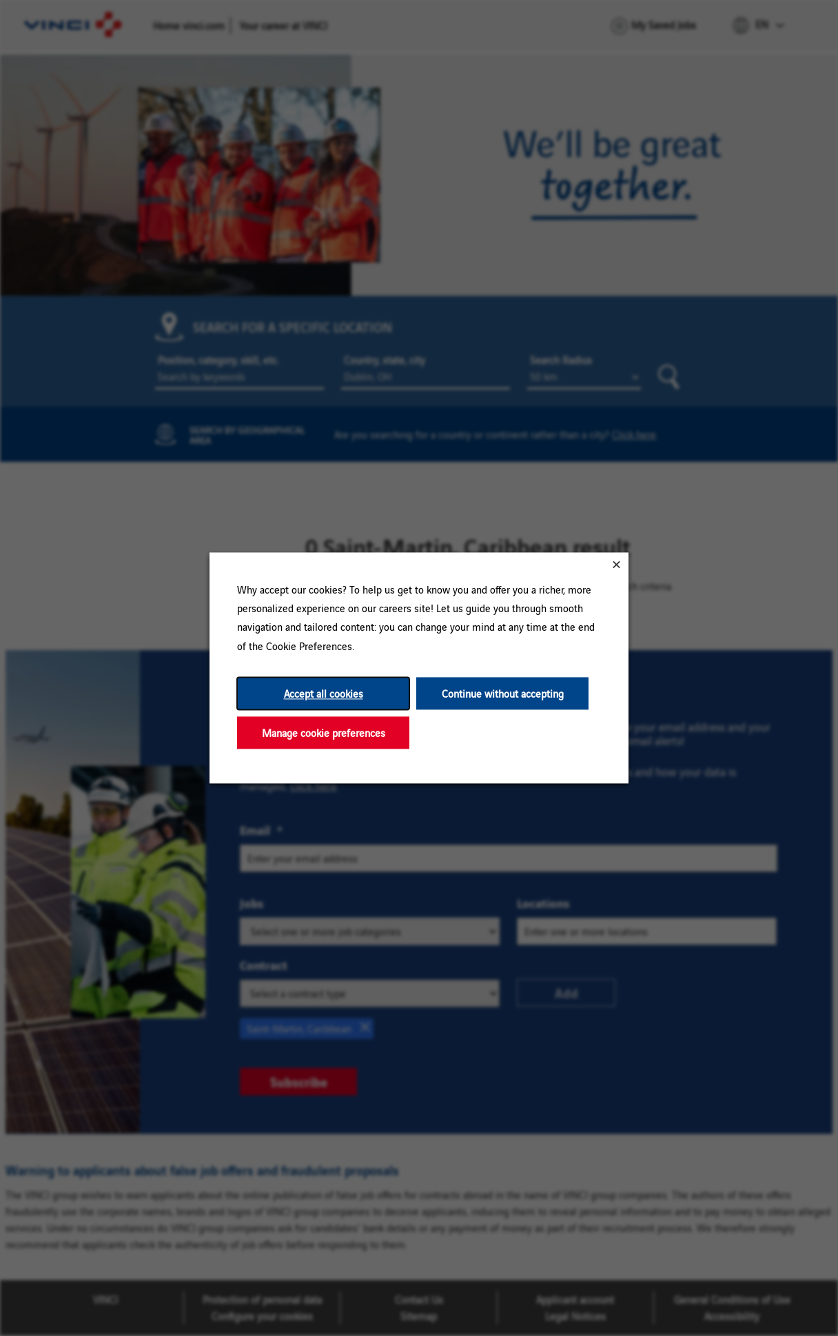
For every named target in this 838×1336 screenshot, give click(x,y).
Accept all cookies (323, 693)
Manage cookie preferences (323, 732)
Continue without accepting (503, 693)
